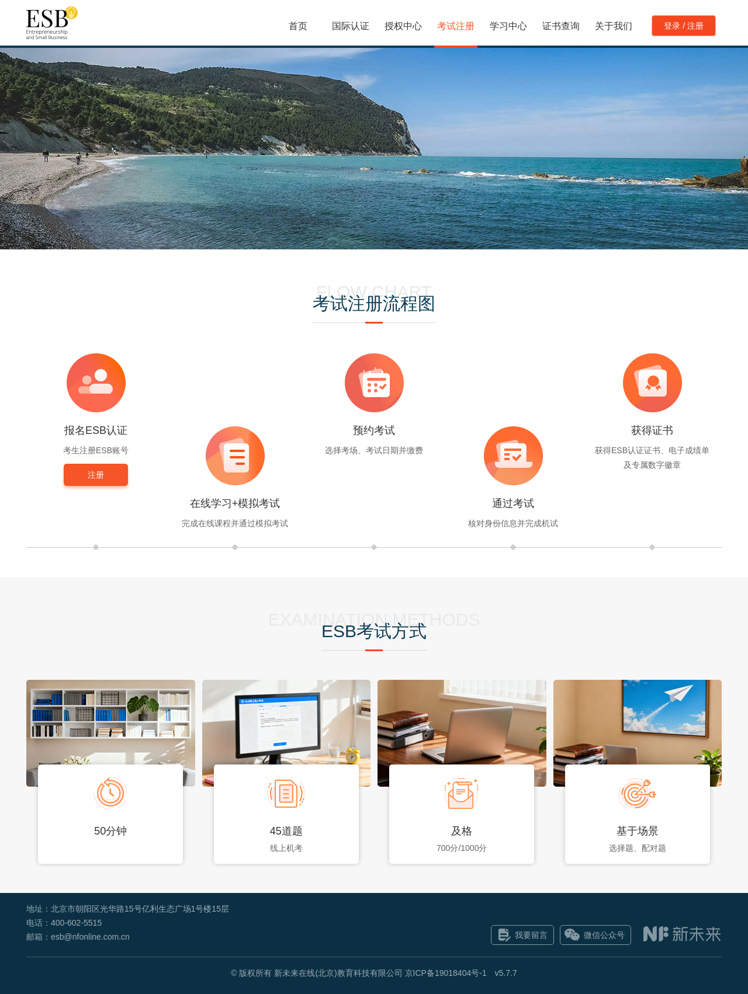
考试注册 (456, 26)
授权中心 (403, 26)
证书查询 (561, 26)
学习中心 (508, 26)
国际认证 (350, 26)
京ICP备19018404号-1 (446, 973)
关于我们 (613, 26)
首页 (298, 26)
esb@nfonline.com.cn (90, 936)
